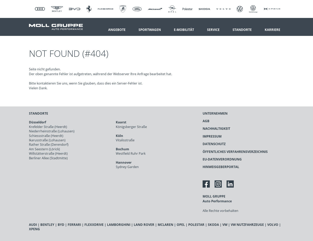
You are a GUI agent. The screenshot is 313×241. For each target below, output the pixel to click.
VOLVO (272, 224)
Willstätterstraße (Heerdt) (48, 153)
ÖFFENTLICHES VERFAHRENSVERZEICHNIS (235, 152)
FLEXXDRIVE (94, 224)
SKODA (213, 224)
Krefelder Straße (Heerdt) (48, 127)
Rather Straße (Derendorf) (48, 144)
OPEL (181, 224)
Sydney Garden (127, 167)
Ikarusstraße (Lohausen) (47, 140)
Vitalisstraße (125, 140)
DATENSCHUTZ (214, 144)
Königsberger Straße (131, 127)
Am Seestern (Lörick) (44, 149)
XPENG (34, 229)
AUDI (33, 224)
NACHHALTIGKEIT (216, 128)
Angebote (117, 30)
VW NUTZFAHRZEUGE (247, 224)
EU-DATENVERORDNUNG (222, 159)
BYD (61, 224)
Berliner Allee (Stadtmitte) (48, 158)
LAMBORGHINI (118, 224)
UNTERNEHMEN (215, 113)
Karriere (272, 30)
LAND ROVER (144, 224)
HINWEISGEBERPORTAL (221, 167)
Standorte (242, 30)
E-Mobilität (184, 30)
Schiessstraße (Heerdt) (46, 136)
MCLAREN (165, 224)
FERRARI (74, 224)
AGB (206, 121)
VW (224, 224)
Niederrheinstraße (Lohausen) (51, 131)
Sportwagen (150, 30)
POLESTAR (196, 224)
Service (213, 30)
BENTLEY (47, 224)
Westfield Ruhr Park (131, 153)
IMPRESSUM (212, 136)
